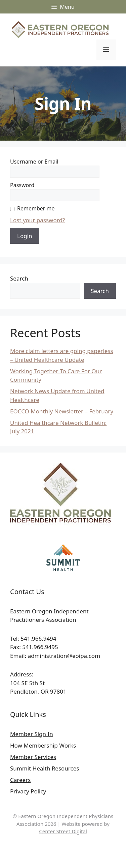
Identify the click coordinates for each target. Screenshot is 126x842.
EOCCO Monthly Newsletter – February (61, 411)
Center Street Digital (63, 831)
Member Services (33, 757)
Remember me (36, 208)
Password (22, 185)
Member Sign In (31, 734)
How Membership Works (43, 745)
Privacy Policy (28, 791)
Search (19, 278)
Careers (20, 780)
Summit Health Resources (44, 768)
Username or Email (34, 161)
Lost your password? (37, 220)
